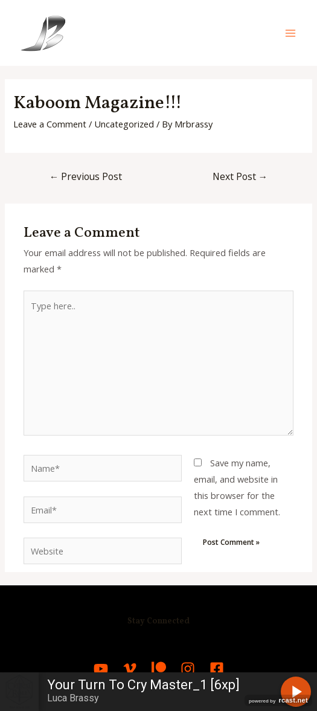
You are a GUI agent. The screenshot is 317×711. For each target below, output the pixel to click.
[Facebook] (217, 668)
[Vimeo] (130, 668)
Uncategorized (124, 124)
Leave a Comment (49, 124)
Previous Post (86, 176)
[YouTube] (101, 668)
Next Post (240, 176)
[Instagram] (188, 668)
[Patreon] (159, 668)
